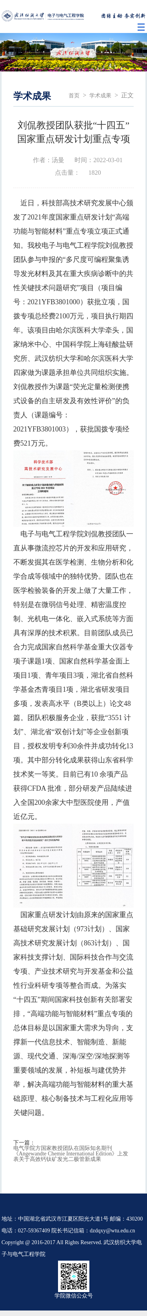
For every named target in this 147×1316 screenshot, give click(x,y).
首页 (74, 96)
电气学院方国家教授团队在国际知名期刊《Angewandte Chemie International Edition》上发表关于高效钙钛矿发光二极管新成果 (71, 1154)
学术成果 (100, 96)
